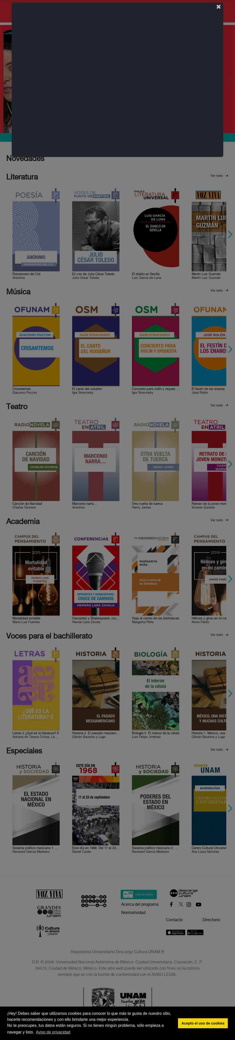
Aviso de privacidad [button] (53, 1032)
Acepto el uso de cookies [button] (203, 1023)
